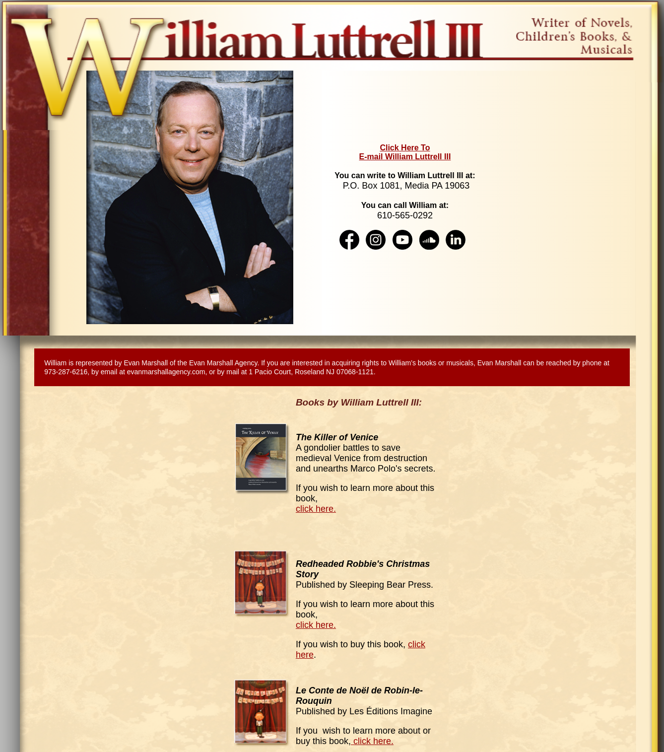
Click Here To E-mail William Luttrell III (405, 152)
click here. (316, 509)
